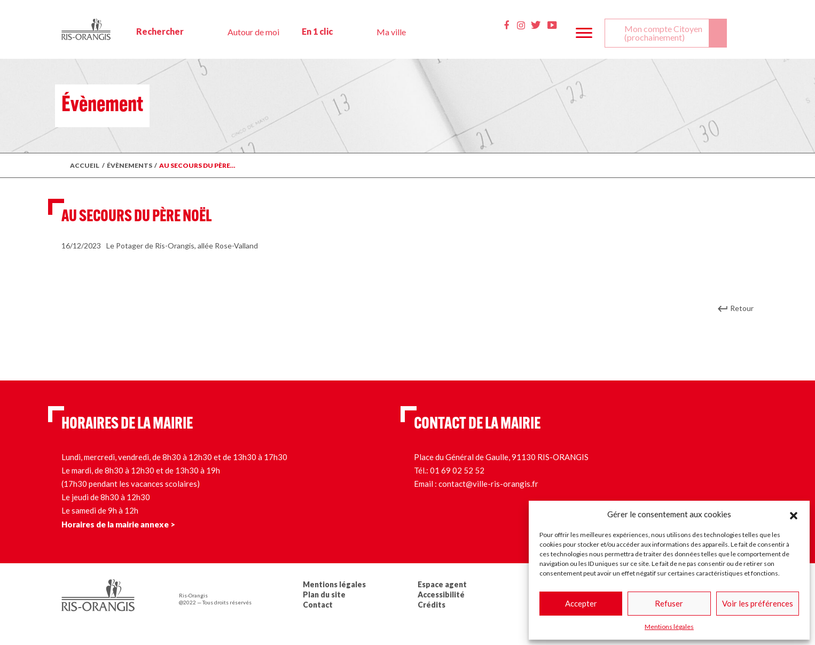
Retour (742, 308)
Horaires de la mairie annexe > (118, 524)
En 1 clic (317, 31)
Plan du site (324, 594)
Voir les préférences (757, 603)
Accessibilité (441, 594)
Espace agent (442, 584)
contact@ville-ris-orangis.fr (488, 483)
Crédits (431, 604)
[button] (793, 514)
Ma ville (391, 32)
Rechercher (160, 31)
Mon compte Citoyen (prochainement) (663, 33)
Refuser (669, 603)
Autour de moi (253, 32)
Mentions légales (669, 627)
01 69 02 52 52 (457, 470)
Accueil (84, 165)
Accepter (581, 603)
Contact (318, 604)
